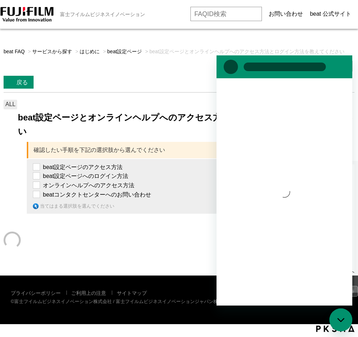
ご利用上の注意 (88, 293)
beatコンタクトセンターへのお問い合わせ (97, 195)
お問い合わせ (286, 14)
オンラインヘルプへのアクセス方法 (88, 185)
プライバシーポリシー (36, 293)
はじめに (90, 51)
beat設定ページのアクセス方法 (83, 167)
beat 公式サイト (330, 14)
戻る (22, 82)
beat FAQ (14, 51)
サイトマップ (132, 293)
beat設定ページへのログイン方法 (85, 176)
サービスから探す (52, 51)
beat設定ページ (124, 51)
